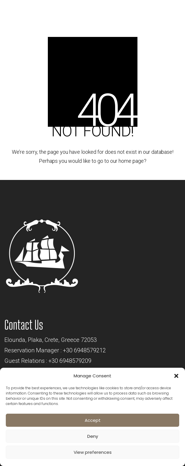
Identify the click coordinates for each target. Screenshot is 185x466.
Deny (92, 436)
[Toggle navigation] (166, 12)
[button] (176, 376)
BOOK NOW (123, 10)
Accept (93, 420)
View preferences (93, 452)
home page (131, 161)
